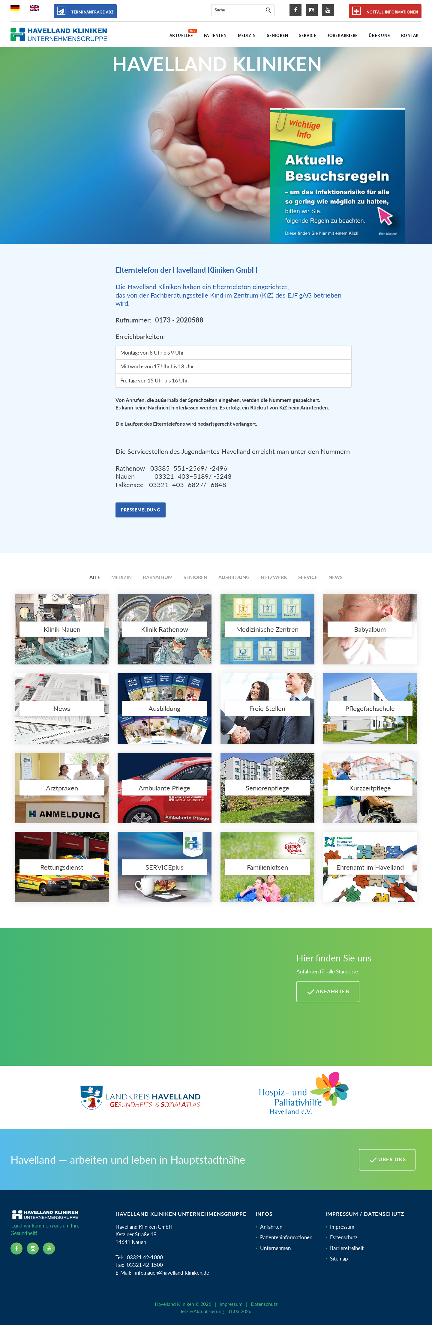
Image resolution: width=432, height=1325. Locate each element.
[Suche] (268, 10)
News (335, 577)
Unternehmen (275, 1248)
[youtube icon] (328, 10)
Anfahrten (271, 1227)
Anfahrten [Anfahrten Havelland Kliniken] (328, 992)
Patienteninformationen (286, 1237)
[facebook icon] (296, 10)
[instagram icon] (312, 10)
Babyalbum (157, 577)
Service (307, 577)
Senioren (195, 577)
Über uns (387, 1160)
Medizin (121, 577)
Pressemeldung (140, 509)
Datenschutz (344, 1237)
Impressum (342, 1227)
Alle (94, 577)
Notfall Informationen (385, 11)
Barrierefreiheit (347, 1248)
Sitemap (339, 1258)
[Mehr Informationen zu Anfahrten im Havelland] (146, 1001)
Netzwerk (274, 577)
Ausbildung (234, 577)
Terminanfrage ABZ (85, 11)
